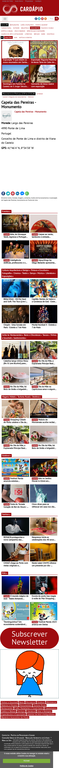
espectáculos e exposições (36, 31)
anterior (40, 93)
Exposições (8, 276)
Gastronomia (19, 338)
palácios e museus (47, 28)
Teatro (25, 273)
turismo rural (6, 28)
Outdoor (6, 455)
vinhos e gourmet (41, 25)
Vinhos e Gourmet (9, 702)
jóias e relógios (20, 31)
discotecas (50, 34)
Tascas (46, 335)
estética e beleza (7, 31)
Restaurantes (16, 335)
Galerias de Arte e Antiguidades (41, 714)
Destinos (36, 396)
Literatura (51, 273)
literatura (28, 34)
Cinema (17, 273)
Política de (26, 766)
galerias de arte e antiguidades (12, 34)
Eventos (6, 211)
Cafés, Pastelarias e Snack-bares (29, 708)
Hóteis (13, 396)
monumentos (35, 28)
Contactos (5, 735)
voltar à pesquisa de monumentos (14, 97)
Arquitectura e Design (19, 270)
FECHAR (27, 761)
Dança (33, 273)
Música (41, 273)
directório (8, 37)
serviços (37, 34)
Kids (4, 573)
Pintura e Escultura (40, 270)
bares (43, 34)
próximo (31, 97)
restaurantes (14, 25)
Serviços (21, 711)
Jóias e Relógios (44, 711)
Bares (21, 702)
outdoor (16, 28)
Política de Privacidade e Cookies (23, 735)
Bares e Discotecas (33, 335)
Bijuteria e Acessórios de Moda (15, 717)
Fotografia (7, 273)
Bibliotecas (51, 702)
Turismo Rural (24, 396)
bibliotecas (25, 28)
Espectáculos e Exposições (13, 714)
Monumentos (26, 705)
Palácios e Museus (9, 705)
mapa (15, 37)
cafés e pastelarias (27, 25)
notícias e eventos (25, 37)
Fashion (6, 514)
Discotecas (30, 702)
